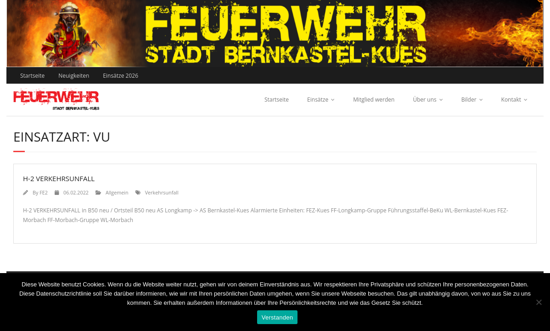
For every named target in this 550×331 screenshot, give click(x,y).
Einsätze (317, 99)
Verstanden (277, 317)
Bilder (469, 99)
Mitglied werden (373, 99)
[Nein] (538, 302)
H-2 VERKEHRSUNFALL (59, 178)
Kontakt (511, 99)
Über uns (424, 99)
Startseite (32, 76)
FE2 (43, 192)
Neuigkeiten (73, 76)
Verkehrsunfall (162, 192)
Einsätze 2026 (120, 76)
